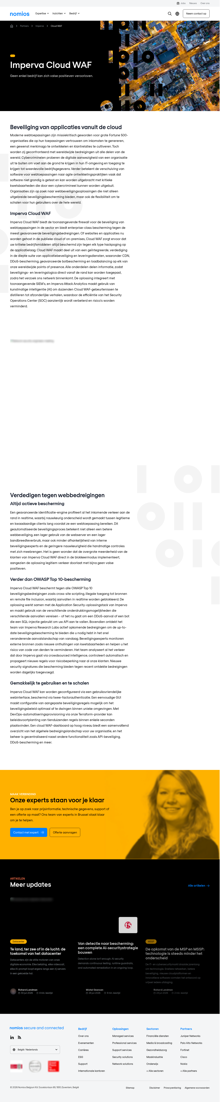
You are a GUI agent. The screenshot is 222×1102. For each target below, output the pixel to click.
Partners (24, 26)
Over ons (83, 1035)
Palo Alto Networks (191, 1042)
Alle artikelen (199, 885)
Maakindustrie (154, 1056)
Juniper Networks (190, 1035)
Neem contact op (196, 13)
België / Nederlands (35, 1049)
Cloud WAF (56, 26)
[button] (170, 14)
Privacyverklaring (172, 1087)
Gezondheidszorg (156, 1049)
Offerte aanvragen (65, 832)
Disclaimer (154, 1087)
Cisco (183, 1056)
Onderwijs (152, 1063)
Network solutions (122, 1063)
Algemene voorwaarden (197, 1087)
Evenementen (86, 1042)
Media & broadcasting (159, 1042)
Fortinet (184, 1049)
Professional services (124, 1042)
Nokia (183, 1063)
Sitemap (130, 1087)
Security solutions (122, 1056)
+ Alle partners (188, 1070)
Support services (122, 1049)
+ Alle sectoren (154, 1070)
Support (82, 1063)
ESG (80, 1056)
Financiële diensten (157, 1035)
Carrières (83, 1049)
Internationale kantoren (91, 1070)
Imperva (40, 26)
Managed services (123, 1035)
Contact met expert (28, 832)
